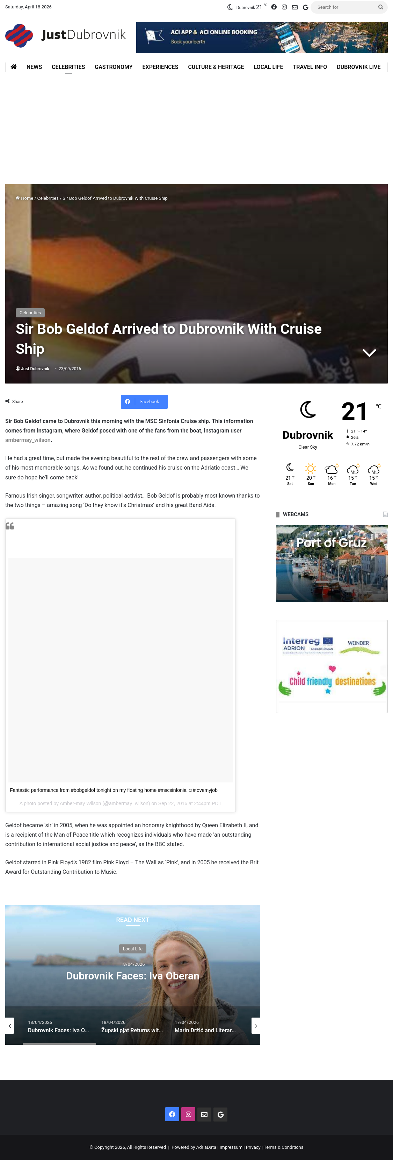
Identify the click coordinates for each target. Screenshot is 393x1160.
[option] (132, 975)
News (34, 67)
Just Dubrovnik (35, 368)
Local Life (268, 67)
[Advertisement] (196, 125)
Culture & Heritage (216, 67)
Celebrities (68, 67)
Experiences (161, 67)
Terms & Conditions (283, 1147)
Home (24, 198)
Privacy (253, 1147)
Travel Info (310, 67)
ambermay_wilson (28, 440)
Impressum (231, 1147)
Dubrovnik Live (358, 67)
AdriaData (206, 1147)
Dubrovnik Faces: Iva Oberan (132, 975)
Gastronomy (113, 67)
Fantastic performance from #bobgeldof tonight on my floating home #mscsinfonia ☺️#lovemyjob (114, 790)
